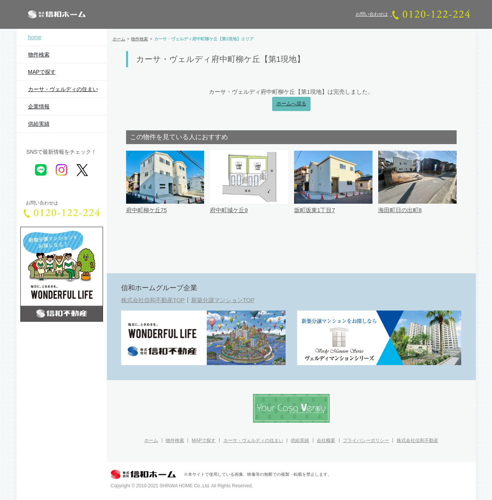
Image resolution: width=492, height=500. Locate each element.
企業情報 (39, 106)
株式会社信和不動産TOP (153, 300)
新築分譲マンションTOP (223, 300)
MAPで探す (42, 72)
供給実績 (39, 124)
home (35, 37)
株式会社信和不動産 (417, 440)
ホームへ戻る (291, 103)
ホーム (151, 440)
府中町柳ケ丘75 (146, 210)
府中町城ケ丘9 (229, 210)
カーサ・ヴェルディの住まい (63, 89)
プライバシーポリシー (366, 440)
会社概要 (326, 440)
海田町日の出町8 (400, 210)
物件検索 (39, 54)
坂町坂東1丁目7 (314, 210)
